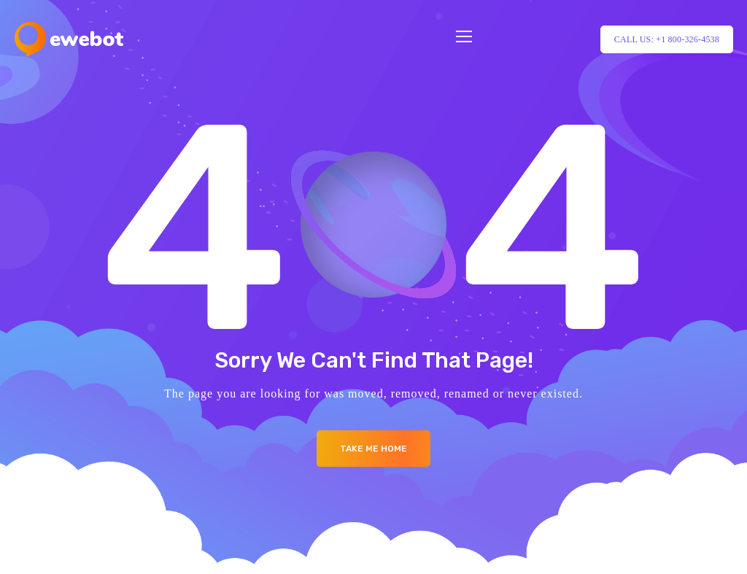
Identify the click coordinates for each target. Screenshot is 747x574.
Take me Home (373, 448)
